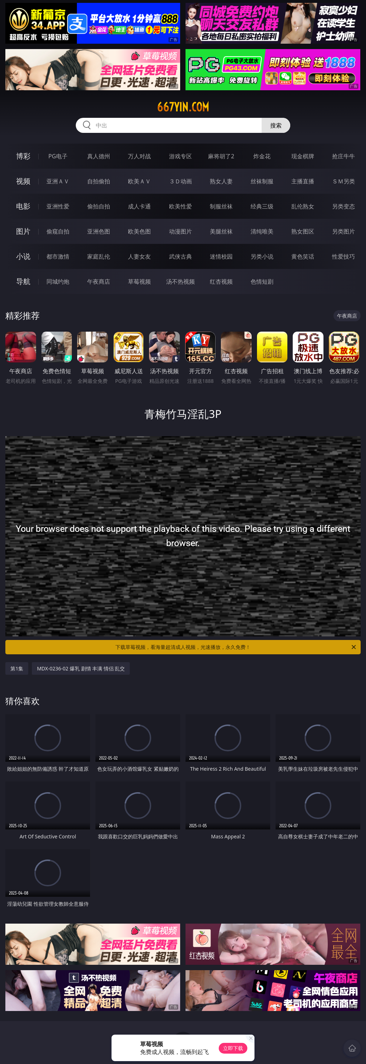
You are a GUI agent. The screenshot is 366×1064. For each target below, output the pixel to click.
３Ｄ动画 (180, 181)
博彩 (23, 156)
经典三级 (262, 206)
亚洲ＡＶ (57, 181)
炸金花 (262, 156)
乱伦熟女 (302, 206)
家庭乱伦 (98, 256)
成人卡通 (139, 206)
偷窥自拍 (57, 231)
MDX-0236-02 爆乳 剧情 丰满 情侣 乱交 (81, 668)
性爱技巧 (343, 256)
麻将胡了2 (221, 156)
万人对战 (139, 156)
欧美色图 (139, 231)
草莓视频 (139, 281)
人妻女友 (139, 256)
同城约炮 (57, 281)
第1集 (16, 668)
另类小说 (262, 256)
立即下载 (233, 1048)
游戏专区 (180, 156)
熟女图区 (302, 231)
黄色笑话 (302, 256)
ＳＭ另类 (343, 181)
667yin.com (183, 107)
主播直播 (302, 181)
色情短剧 (262, 281)
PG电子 (57, 156)
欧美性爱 (180, 206)
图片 (23, 231)
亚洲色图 (98, 231)
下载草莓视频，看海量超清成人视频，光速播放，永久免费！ (236, 647)
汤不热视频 (180, 281)
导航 (23, 281)
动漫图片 (180, 231)
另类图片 (343, 231)
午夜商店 (98, 281)
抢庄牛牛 (343, 156)
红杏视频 (221, 281)
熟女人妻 (221, 181)
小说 (23, 256)
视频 (23, 181)
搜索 (276, 125)
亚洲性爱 (57, 206)
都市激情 (57, 256)
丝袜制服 (262, 181)
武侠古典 (180, 256)
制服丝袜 (221, 206)
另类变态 (343, 206)
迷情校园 (221, 256)
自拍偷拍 (98, 181)
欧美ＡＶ (139, 181)
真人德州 (98, 156)
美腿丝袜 (221, 231)
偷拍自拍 (98, 206)
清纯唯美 (262, 231)
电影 (23, 206)
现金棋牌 (302, 156)
